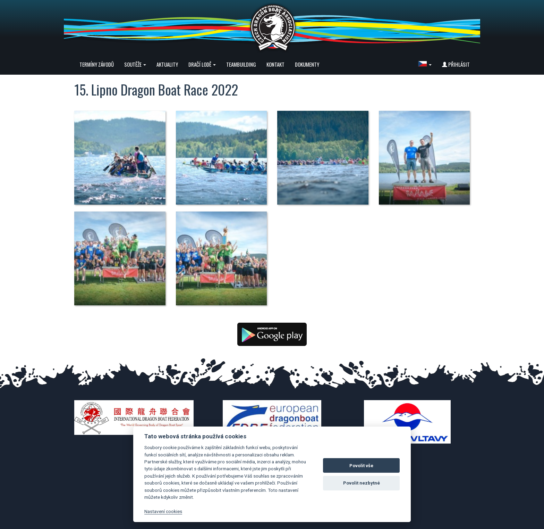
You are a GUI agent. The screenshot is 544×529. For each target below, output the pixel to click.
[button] (425, 64)
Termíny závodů (96, 64)
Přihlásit (456, 64)
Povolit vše (361, 465)
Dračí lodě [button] (202, 64)
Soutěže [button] (135, 64)
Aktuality (167, 64)
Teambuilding (241, 64)
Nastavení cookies (163, 511)
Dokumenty (307, 64)
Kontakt (275, 64)
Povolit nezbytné (361, 483)
